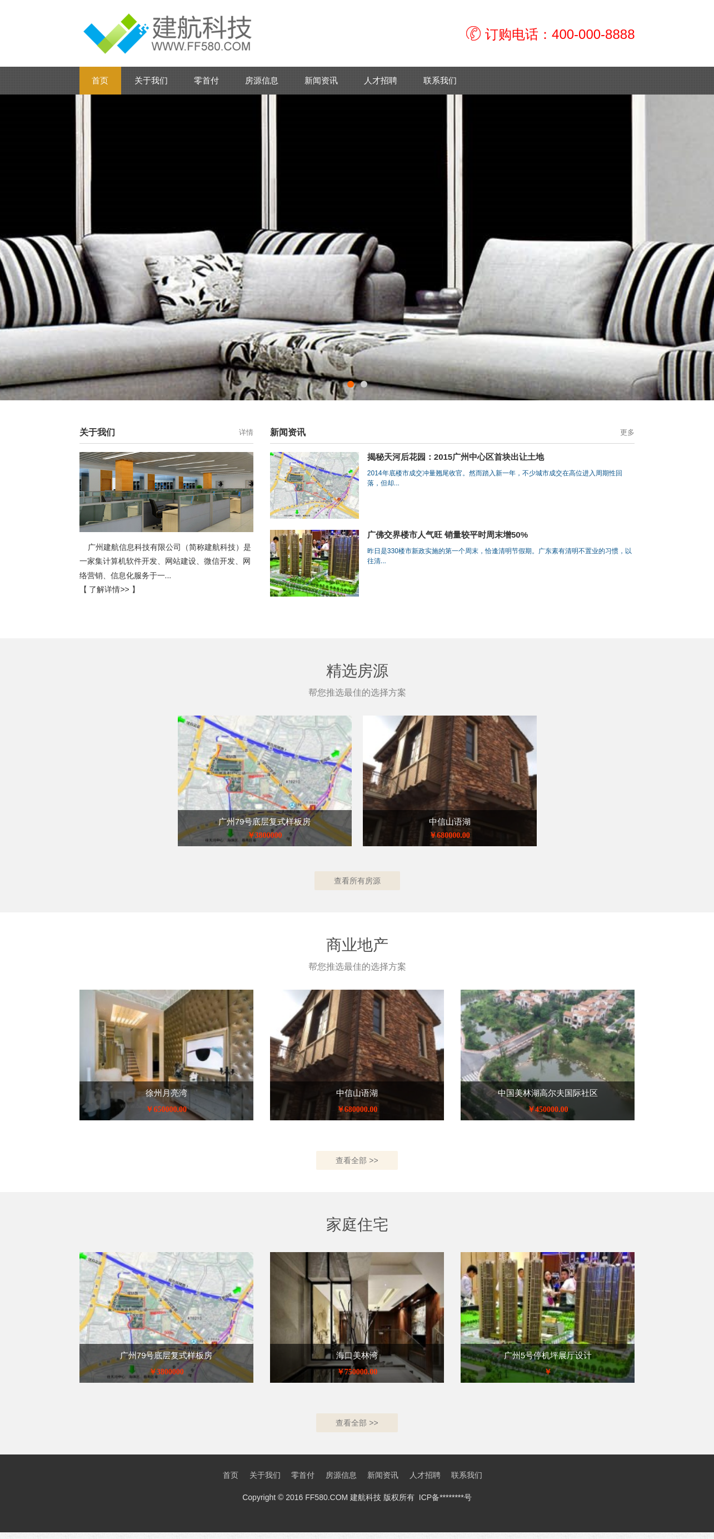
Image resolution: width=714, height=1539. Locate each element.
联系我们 (440, 80)
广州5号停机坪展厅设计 (548, 1359)
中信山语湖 (450, 821)
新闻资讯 (321, 80)
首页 (100, 80)
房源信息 (261, 80)
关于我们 (151, 80)
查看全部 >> (357, 1163)
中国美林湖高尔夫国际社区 (548, 1095)
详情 (246, 432)
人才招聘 (380, 80)
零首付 (206, 80)
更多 (627, 432)
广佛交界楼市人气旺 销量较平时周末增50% (447, 534)
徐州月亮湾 (166, 1095)
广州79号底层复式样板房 (264, 821)
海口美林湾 (357, 1359)
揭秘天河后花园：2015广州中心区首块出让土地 (455, 456)
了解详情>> (109, 589)
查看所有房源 (357, 881)
